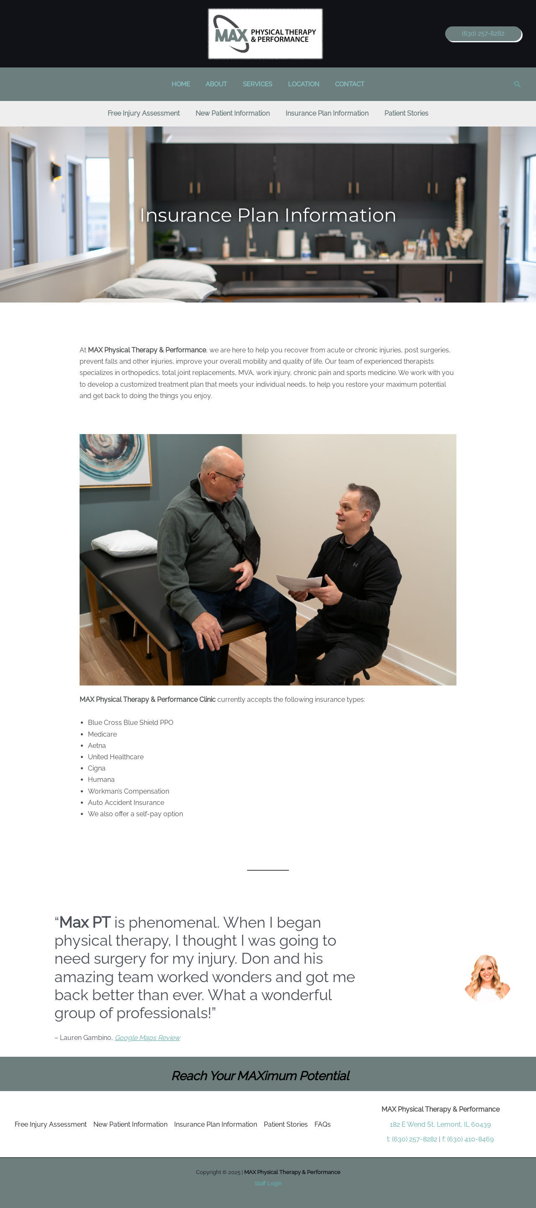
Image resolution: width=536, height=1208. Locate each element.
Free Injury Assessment (51, 1124)
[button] (483, 33)
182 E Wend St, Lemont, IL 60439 (440, 1124)
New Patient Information (130, 1124)
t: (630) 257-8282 (412, 1139)
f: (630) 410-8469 (468, 1139)
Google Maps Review (147, 1038)
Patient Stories (286, 1124)
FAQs (322, 1124)
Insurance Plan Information (215, 1124)
